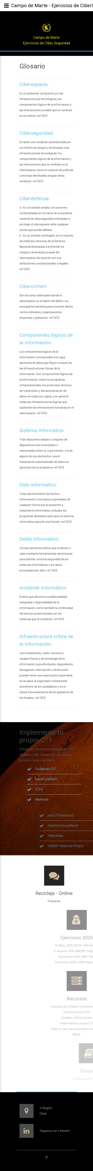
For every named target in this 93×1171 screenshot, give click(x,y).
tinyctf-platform (71, 779)
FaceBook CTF (70, 769)
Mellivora (66, 799)
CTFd (63, 789)
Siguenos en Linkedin (55, 1131)
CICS (44, 115)
